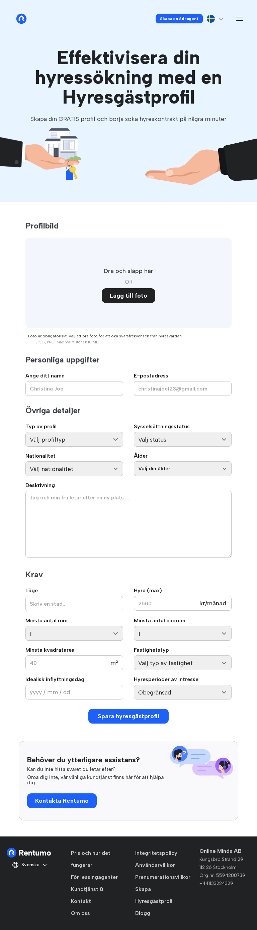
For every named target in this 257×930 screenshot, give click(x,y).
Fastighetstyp (151, 650)
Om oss (80, 913)
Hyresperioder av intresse (166, 679)
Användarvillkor (155, 865)
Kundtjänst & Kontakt (87, 895)
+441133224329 (216, 883)
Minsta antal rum (46, 620)
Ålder (141, 456)
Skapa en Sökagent (179, 18)
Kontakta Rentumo (62, 800)
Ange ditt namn (45, 375)
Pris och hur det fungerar (90, 859)
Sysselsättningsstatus (162, 426)
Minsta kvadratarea (50, 650)
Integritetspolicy (156, 853)
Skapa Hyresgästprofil (154, 895)
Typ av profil (41, 426)
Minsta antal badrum (159, 620)
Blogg (142, 913)
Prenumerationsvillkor (162, 877)
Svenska (30, 865)
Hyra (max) (148, 590)
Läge (31, 590)
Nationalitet (40, 456)
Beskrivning (40, 485)
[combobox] (74, 603)
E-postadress (151, 375)
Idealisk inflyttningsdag (54, 679)
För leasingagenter (94, 877)
